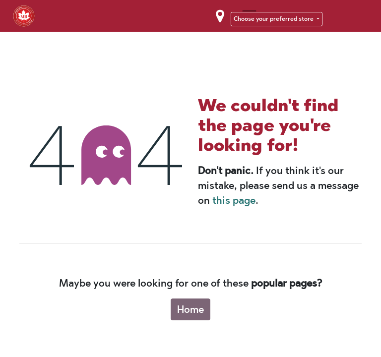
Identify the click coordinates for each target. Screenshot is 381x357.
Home (190, 309)
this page (233, 200)
